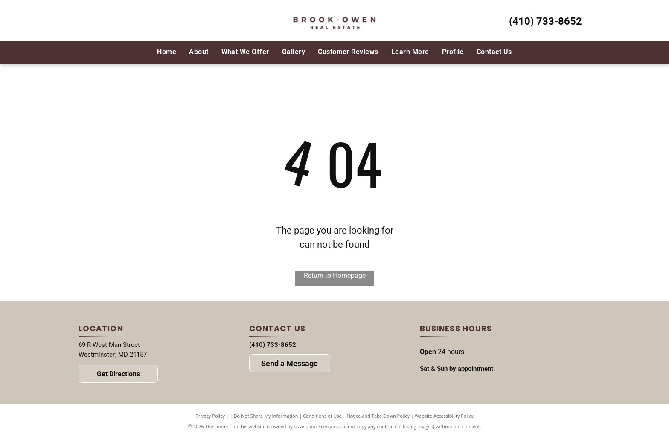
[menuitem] (167, 52)
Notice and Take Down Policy (378, 416)
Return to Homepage (335, 275)
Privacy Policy (210, 416)
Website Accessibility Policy (444, 416)
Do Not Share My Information (266, 416)
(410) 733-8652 (545, 21)
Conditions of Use (322, 416)
